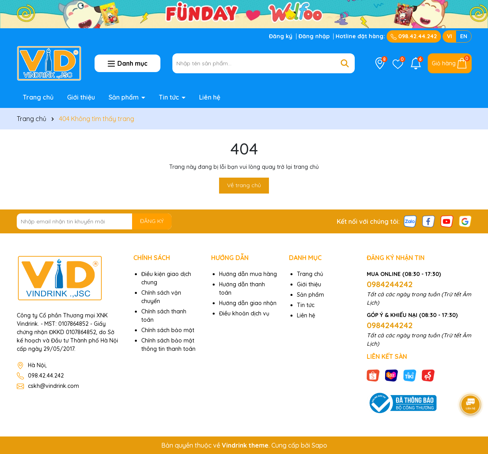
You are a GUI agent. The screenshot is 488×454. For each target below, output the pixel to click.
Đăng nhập (314, 36)
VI (449, 36)
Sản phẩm (124, 97)
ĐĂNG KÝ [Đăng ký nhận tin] (152, 221)
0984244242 (390, 284)
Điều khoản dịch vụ (244, 313)
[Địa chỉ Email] (94, 221)
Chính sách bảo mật (167, 330)
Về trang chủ (244, 185)
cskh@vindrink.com (53, 385)
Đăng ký (280, 36)
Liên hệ (209, 97)
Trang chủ (38, 97)
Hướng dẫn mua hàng (248, 274)
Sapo (319, 445)
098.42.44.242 (414, 36)
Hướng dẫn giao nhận (248, 303)
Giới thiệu (81, 97)
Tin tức (170, 97)
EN (463, 36)
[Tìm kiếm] (345, 63)
